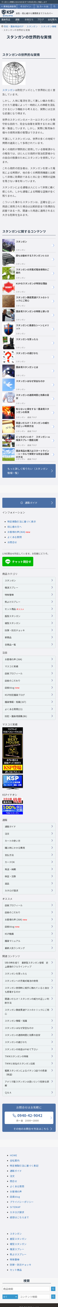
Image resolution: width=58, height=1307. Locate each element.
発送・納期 (10, 869)
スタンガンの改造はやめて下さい (21, 1049)
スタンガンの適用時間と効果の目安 (25, 398)
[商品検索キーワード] (26, 1288)
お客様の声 (16, 1191)
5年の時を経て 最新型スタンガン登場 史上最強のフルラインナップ (26, 964)
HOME (13, 1155)
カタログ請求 (11, 890)
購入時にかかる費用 (15, 847)
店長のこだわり (12, 680)
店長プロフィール (14, 673)
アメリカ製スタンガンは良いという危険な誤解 (27, 1083)
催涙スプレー (11, 587)
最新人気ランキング (15, 948)
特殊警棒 (9, 594)
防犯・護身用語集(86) (16, 716)
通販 (17, 20)
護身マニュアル (12, 940)
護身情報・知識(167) (15, 701)
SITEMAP (15, 1207)
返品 (7, 883)
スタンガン (8, 90)
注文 (7, 833)
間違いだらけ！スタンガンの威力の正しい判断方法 (25, 426)
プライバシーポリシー (22, 1201)
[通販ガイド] (29, 503)
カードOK (10, 862)
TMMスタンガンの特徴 (16, 1056)
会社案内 (52, 20)
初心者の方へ (14, 526)
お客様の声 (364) (13, 659)
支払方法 (9, 855)
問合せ (13, 1181)
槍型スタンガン (12, 623)
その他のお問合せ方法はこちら (31, 1129)
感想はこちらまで (19, 1217)
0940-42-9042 (27, 1117)
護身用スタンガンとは (20, 371)
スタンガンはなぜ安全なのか (23, 385)
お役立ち (29, 20)
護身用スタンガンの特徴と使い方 (25, 315)
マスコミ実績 (11, 666)
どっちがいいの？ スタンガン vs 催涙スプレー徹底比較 (26, 440)
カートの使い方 (12, 840)
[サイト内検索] (53, 1296)
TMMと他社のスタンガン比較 (20, 1063)
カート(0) (42, 6)
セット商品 (14, 609)
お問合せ (12, 542)
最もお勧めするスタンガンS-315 (25, 259)
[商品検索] (53, 1288)
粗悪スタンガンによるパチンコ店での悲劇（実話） (26, 1072)
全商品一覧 (10, 644)
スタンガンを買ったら (20, 343)
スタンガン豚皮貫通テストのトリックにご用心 (25, 301)
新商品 (8, 637)
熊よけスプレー (12, 601)
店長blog (12, 687)
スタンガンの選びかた (20, 357)
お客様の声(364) (16, 531)
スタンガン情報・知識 (16, 1020)
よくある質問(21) (13, 709)
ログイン (25, 6)
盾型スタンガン (12, 616)
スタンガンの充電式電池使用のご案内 (25, 273)
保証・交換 (10, 876)
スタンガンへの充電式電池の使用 (21, 980)
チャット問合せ (17, 561)
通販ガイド (10, 826)
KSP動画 (9, 933)
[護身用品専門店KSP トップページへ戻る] (8, 13)
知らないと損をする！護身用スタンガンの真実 (25, 412)
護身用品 (5, 20)
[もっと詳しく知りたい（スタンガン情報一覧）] (29, 471)
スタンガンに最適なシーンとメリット (25, 329)
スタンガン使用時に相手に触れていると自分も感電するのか (27, 989)
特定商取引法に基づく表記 (24, 1165)
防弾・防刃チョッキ (15, 630)
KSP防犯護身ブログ (15, 694)
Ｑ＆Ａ (8, 1092)
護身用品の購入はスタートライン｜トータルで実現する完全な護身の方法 (25, 454)
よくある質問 (14, 537)
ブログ (40, 20)
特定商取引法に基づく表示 (21, 521)
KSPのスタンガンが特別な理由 (24, 287)
